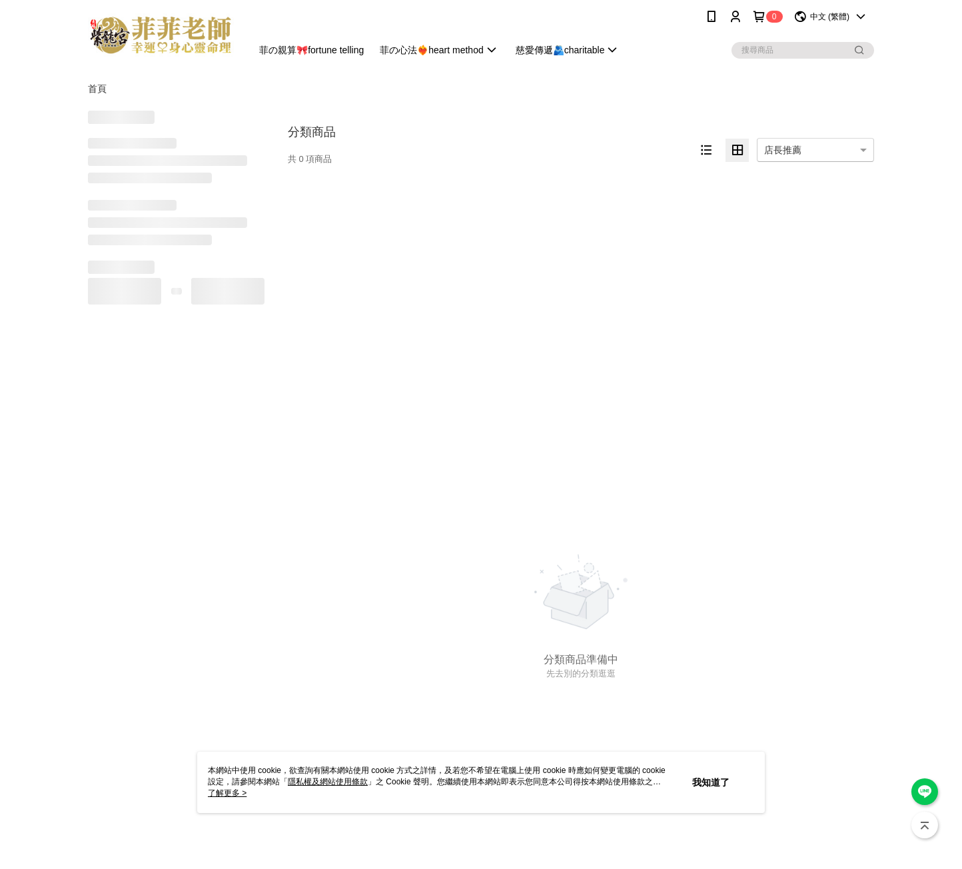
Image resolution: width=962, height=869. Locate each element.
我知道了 (710, 782)
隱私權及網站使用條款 (328, 781)
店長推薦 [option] (782, 150)
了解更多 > (227, 793)
